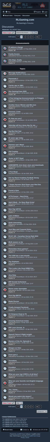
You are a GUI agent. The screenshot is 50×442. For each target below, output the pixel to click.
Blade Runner (14, 301)
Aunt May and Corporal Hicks (20, 229)
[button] (18, 36)
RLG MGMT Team (15, 29)
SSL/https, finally (15, 60)
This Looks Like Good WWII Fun (21, 268)
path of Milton (14, 216)
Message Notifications (17, 73)
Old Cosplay (13, 151)
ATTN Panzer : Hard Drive (18, 196)
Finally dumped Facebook (19, 307)
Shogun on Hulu (15, 348)
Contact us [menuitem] (24, 429)
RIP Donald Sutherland (17, 282)
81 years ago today (16, 138)
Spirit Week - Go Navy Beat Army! (21, 202)
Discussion (8, 26)
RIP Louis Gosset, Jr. (17, 328)
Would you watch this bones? (20, 396)
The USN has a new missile (19, 256)
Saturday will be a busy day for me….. (23, 125)
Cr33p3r (18, 309)
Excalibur (12, 367)
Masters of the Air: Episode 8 (20, 341)
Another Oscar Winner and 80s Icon (22, 105)
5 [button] (32, 37)
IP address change (16, 47)
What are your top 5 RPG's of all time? (23, 374)
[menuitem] (7, 11)
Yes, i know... (14, 389)
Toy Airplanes (14, 261)
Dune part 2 (13, 355)
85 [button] (37, 37)
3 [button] (26, 37)
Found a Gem (14, 190)
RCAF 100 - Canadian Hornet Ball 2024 (23, 236)
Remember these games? (18, 249)
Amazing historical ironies (19, 321)
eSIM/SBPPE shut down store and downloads (26, 165)
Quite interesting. (15, 223)
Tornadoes (13, 361)
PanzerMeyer (20, 87)
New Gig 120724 (15, 209)
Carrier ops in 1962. (16, 85)
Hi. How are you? (15, 118)
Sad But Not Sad (15, 131)
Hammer (18, 55)
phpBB (18, 434)
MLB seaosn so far (16, 242)
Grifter (18, 100)
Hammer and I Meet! (16, 145)
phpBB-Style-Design (34, 436)
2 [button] (24, 37)
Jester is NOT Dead (16, 158)
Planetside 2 (13, 79)
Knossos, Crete (14, 112)
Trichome (19, 238)
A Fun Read (13, 172)
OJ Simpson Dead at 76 (18, 314)
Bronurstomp (20, 80)
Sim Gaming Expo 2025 (18, 91)
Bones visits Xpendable (18, 289)
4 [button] (29, 37)
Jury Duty (12, 275)
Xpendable (19, 49)
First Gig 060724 (15, 295)
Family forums (14, 54)
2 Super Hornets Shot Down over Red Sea (25, 184)
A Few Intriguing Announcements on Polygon (26, 98)
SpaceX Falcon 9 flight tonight (20, 334)
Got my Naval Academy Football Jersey (24, 178)
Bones (18, 93)
